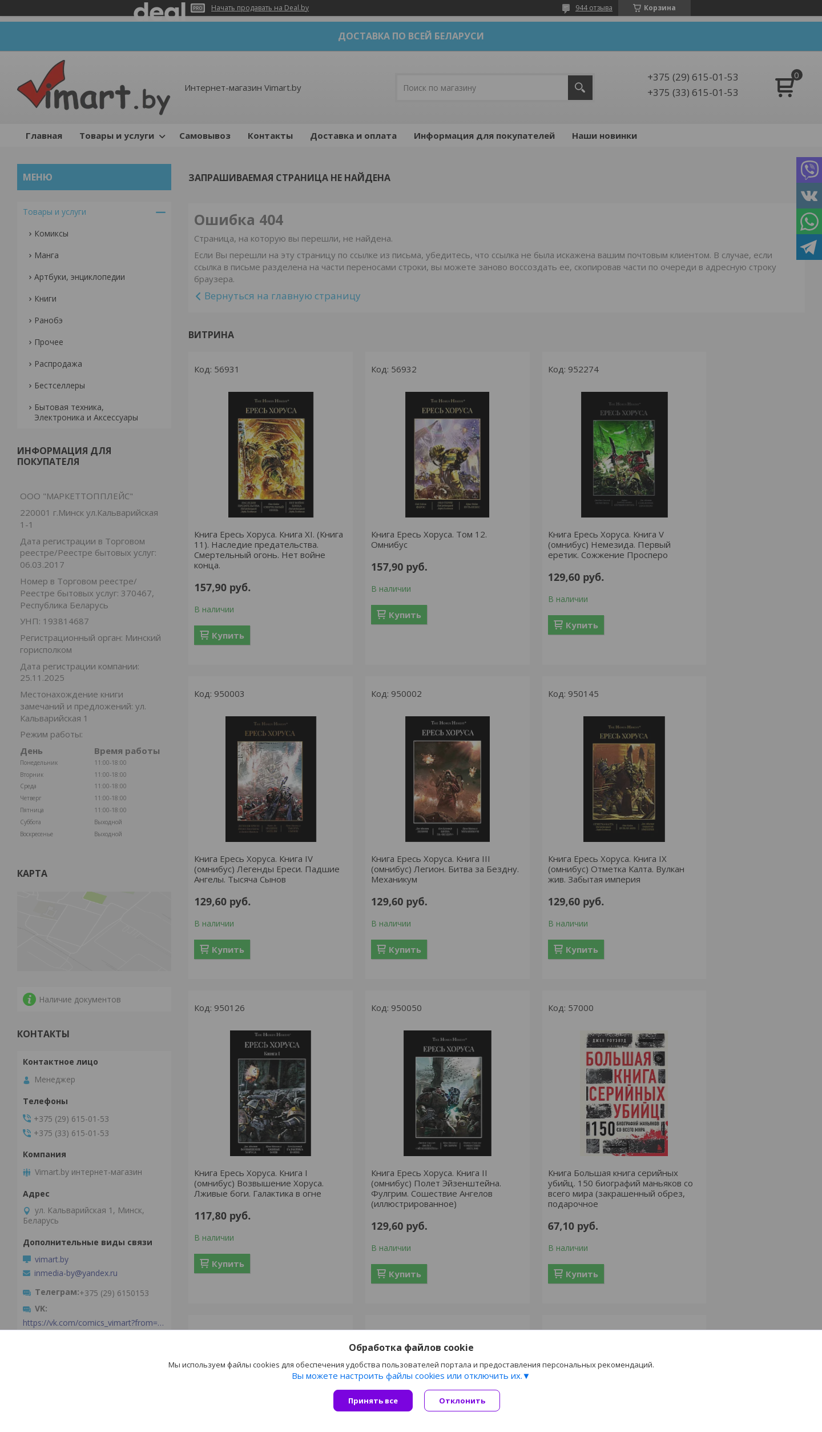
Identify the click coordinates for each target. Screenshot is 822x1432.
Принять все (373, 1400)
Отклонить (462, 1400)
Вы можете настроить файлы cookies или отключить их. (407, 1375)
